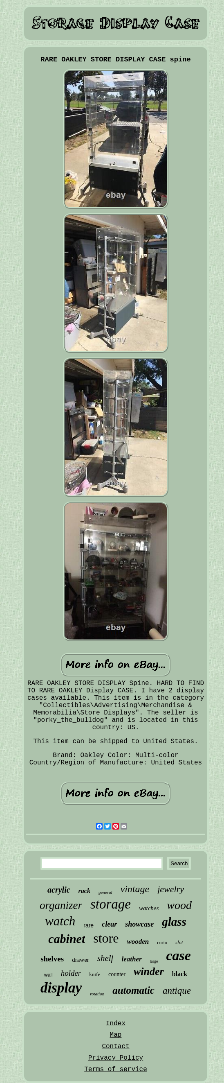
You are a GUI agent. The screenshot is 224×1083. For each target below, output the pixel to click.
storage (110, 904)
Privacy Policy (115, 1058)
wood (179, 905)
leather (131, 959)
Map (116, 1035)
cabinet (66, 938)
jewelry (170, 889)
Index (115, 1023)
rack (84, 890)
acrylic (58, 889)
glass (174, 921)
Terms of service (115, 1069)
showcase (139, 924)
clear (109, 924)
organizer (61, 905)
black (179, 973)
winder (149, 971)
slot (179, 942)
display (61, 988)
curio (162, 942)
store (106, 938)
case (178, 955)
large (154, 961)
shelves (52, 958)
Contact (115, 1046)
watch (60, 921)
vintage (135, 889)
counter (116, 974)
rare (88, 925)
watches (149, 908)
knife (94, 974)
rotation (97, 993)
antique (177, 991)
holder (71, 973)
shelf (105, 958)
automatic (133, 990)
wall (48, 975)
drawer (80, 959)
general (105, 892)
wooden (138, 941)
